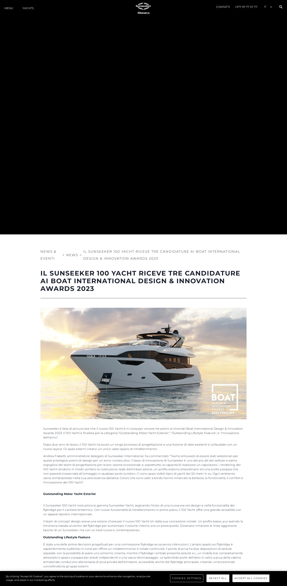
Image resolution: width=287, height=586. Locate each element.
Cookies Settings (186, 579)
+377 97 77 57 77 (246, 7)
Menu (8, 8)
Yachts (28, 8)
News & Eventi (48, 255)
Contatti (223, 7)
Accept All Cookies (250, 579)
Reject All (218, 579)
